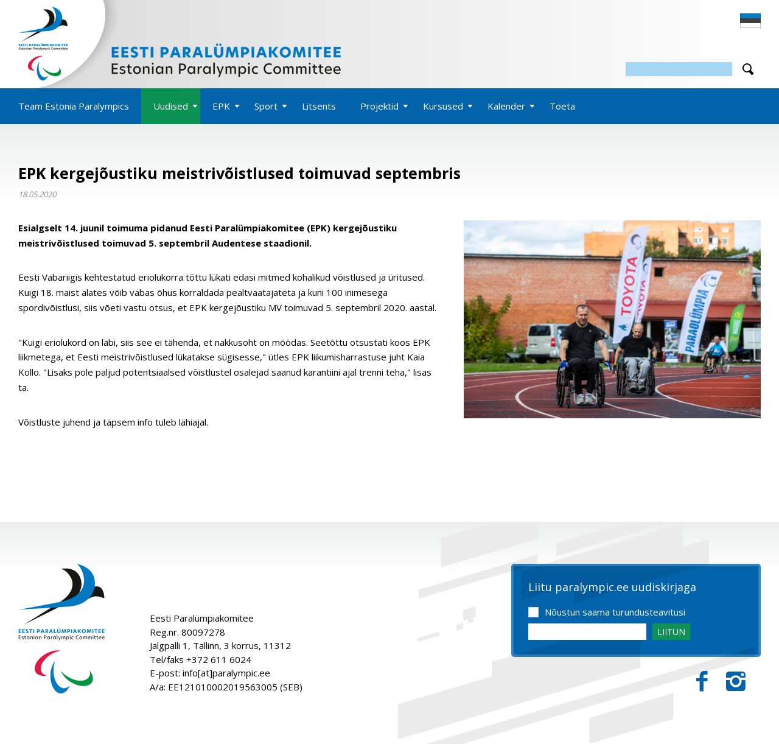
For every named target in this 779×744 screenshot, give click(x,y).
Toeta (562, 106)
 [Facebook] (702, 681)
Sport (266, 106)
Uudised (170, 106)
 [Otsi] (747, 69)
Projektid (379, 106)
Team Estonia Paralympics (73, 106)
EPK (221, 106)
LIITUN (671, 631)
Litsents (319, 106)
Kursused (443, 106)
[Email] (587, 631)
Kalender (506, 106)
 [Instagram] (736, 681)
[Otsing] (679, 69)
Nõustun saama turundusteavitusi (615, 611)
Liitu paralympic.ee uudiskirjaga (612, 587)
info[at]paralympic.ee (226, 673)
